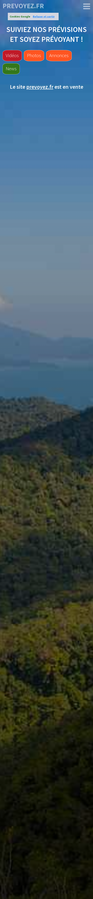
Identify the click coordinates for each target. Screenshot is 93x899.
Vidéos (12, 55)
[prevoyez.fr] (87, 6)
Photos (34, 55)
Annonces (59, 55)
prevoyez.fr (23, 6)
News (11, 68)
